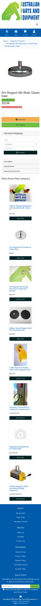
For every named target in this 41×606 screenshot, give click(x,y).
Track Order (20, 517)
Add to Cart (20, 299)
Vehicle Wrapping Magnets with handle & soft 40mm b (20, 208)
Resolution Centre (20, 521)
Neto (28, 601)
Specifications (9, 166)
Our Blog (20, 537)
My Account (20, 513)
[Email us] (21, 596)
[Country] (20, 144)
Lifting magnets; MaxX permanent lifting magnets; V (18, 488)
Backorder (20, 119)
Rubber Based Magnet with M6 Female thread (20, 329)
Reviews (12, 171)
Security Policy (20, 569)
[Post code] (20, 148)
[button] (20, 124)
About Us (20, 532)
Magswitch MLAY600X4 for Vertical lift (19, 448)
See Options (20, 418)
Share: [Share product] (8, 100)
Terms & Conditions (30, 589)
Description (8, 161)
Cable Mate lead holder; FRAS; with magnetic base (19, 369)
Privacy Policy (20, 556)
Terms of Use (20, 552)
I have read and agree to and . (20, 590)
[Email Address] (16, 586)
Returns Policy (20, 560)
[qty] (20, 140)
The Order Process (20, 565)
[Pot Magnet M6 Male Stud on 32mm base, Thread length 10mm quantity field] (20, 114)
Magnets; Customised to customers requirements (19, 408)
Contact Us (20, 541)
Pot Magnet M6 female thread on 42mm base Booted (18, 289)
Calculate (20, 152)
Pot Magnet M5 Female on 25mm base (20, 248)
